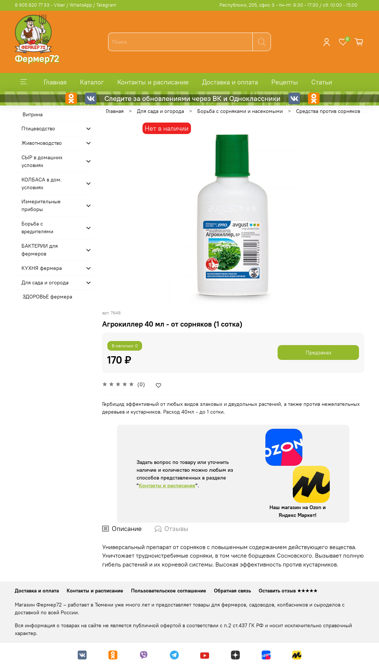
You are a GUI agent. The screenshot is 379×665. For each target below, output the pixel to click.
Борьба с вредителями (37, 227)
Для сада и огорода (160, 111)
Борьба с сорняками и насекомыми (240, 111)
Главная (55, 82)
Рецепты (284, 82)
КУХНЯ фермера (41, 268)
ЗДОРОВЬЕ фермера (47, 296)
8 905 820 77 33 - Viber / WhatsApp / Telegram (65, 5)
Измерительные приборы (41, 205)
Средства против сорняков (328, 111)
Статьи (321, 82)
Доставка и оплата (230, 82)
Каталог (92, 82)
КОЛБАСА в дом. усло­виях (41, 183)
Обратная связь (232, 590)
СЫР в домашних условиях (42, 161)
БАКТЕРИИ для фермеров (39, 250)
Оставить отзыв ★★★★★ (288, 590)
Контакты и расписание (153, 82)
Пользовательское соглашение (168, 590)
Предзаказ (318, 352)
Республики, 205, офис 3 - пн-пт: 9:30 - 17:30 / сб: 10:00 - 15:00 (288, 5)
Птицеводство (38, 128)
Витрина (33, 114)
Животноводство (41, 143)
